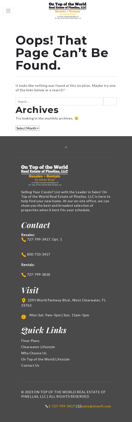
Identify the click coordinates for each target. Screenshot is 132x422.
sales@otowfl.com (96, 406)
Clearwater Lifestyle (38, 347)
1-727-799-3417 (61, 406)
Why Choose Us (34, 353)
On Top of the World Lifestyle (45, 359)
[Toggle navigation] (8, 10)
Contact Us (30, 365)
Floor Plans (30, 341)
